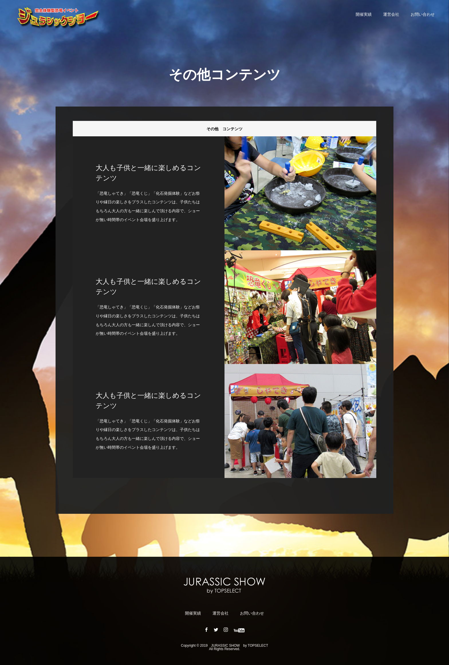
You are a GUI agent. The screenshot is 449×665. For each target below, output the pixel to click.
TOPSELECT (258, 646)
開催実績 (364, 14)
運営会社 (391, 14)
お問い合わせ (423, 14)
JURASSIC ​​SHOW (225, 646)
